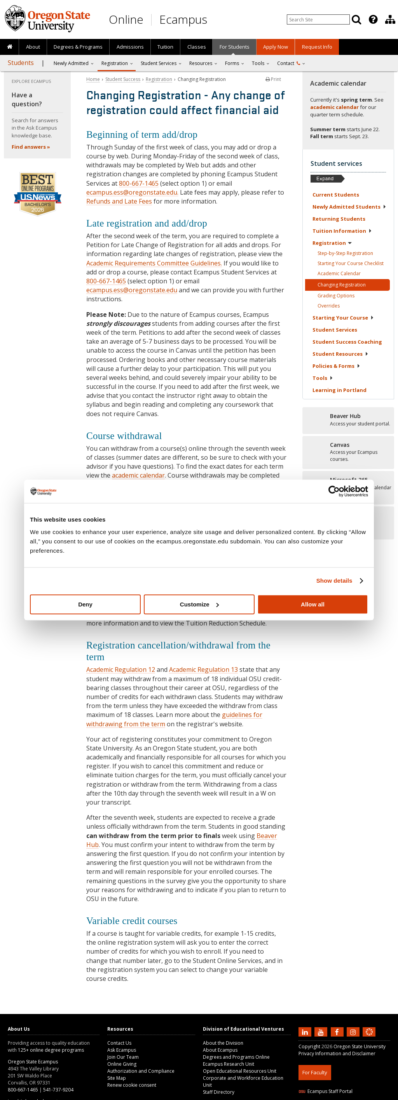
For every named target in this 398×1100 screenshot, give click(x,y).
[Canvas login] (369, 1038)
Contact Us (119, 1043)
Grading (336, 295)
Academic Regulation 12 (120, 669)
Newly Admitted (71, 63)
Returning (338, 218)
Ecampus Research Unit (228, 1064)
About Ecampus (220, 1050)
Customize (199, 604)
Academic (339, 273)
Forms (232, 63)
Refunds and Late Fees (119, 201)
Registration (114, 63)
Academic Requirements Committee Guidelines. (154, 263)
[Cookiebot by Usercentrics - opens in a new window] (334, 491)
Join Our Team (123, 1057)
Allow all (313, 604)
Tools (258, 63)
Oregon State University (359, 1046)
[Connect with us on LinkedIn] (305, 1031)
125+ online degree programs (51, 1050)
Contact (288, 63)
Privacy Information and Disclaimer (336, 1053)
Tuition (165, 46)
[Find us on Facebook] (338, 1031)
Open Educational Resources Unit (239, 1071)
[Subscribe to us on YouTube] (321, 1031)
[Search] (356, 19)
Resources (200, 63)
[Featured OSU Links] (373, 19)
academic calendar (138, 475)
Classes (196, 46)
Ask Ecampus (121, 1050)
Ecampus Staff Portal (325, 1091)
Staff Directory (218, 1092)
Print (273, 79)
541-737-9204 (58, 1089)
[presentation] (372, 19)
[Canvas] (348, 452)
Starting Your (343, 317)
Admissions (130, 46)
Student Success (122, 79)
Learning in (339, 390)
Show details (334, 580)
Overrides (329, 305)
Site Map (116, 1078)
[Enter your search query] (318, 19)
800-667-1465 (139, 183)
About (33, 46)
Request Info (317, 46)
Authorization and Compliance (141, 1071)
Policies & (336, 365)
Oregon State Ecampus (33, 1061)
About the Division (223, 1043)
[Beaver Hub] (348, 420)
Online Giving (121, 1064)
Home (93, 79)
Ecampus (183, 19)
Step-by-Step (345, 253)
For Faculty (314, 1072)
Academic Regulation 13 (203, 669)
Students (21, 62)
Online (126, 19)
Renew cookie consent (131, 1085)
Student (334, 329)
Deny (85, 604)
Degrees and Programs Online (236, 1057)
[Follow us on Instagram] (354, 1031)
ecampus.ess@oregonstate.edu (131, 290)
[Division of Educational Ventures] (390, 19)
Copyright (309, 1046)
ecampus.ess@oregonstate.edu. (132, 192)
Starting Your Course (351, 263)
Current (335, 194)
